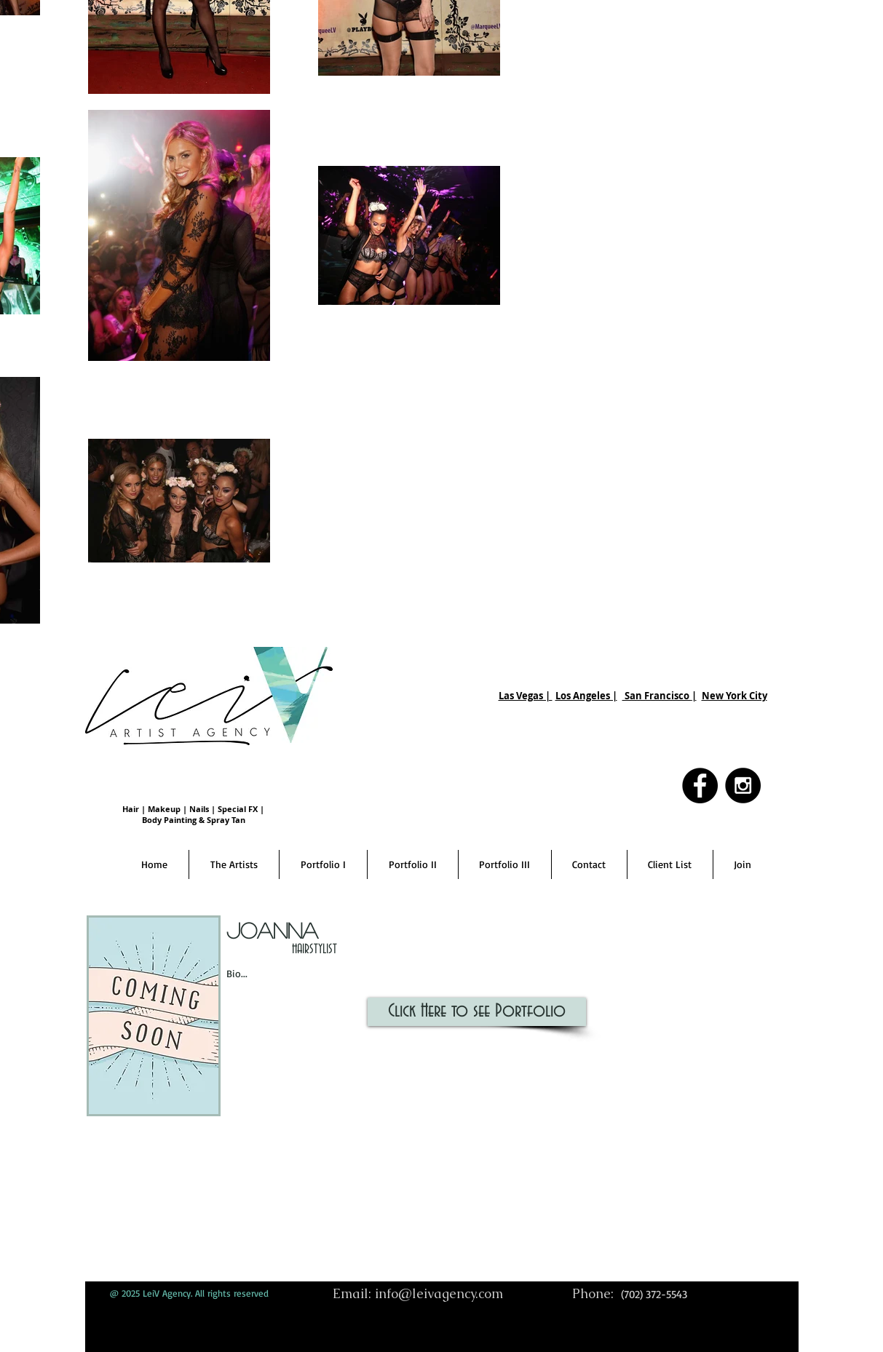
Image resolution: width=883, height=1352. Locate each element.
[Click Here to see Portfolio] (477, 1012)
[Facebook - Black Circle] (700, 785)
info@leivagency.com (439, 1293)
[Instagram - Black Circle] (743, 785)
